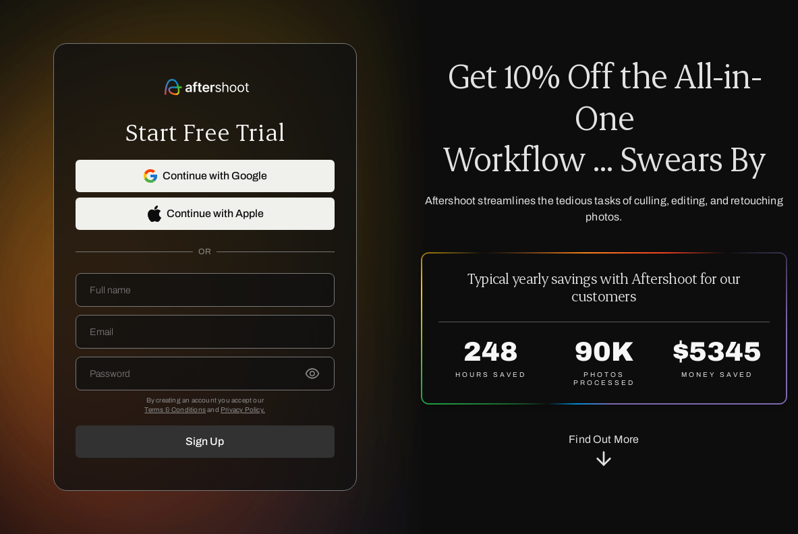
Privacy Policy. (243, 409)
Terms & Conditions (175, 409)
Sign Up (205, 441)
